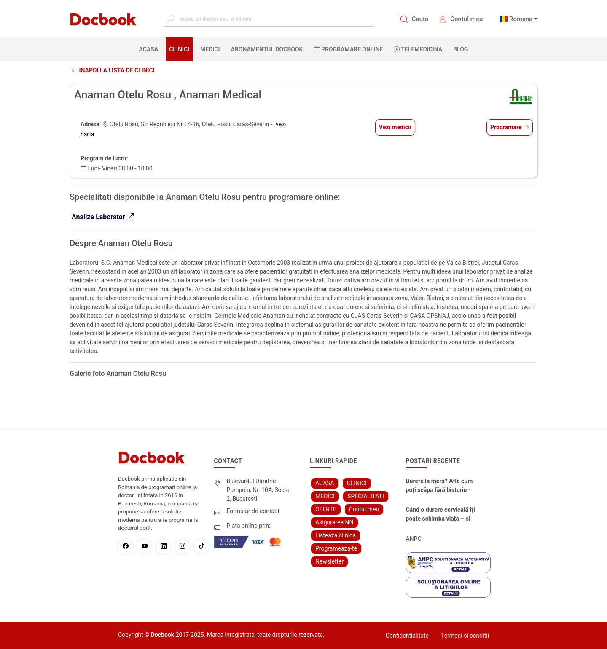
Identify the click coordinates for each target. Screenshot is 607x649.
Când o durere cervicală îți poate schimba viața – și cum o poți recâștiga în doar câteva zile (440, 514)
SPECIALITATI (365, 496)
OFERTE (325, 509)
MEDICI (210, 49)
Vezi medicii (395, 127)
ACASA (150, 49)
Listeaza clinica (335, 535)
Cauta (420, 19)
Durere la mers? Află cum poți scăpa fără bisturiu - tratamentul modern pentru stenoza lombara (439, 486)
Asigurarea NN (334, 522)
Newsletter (329, 561)
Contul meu (466, 19)
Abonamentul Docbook (267, 49)
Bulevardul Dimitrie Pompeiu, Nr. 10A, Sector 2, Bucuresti (259, 490)
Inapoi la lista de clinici (113, 70)
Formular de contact (253, 511)
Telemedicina (418, 49)
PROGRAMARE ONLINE (348, 49)
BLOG (460, 49)
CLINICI (179, 49)
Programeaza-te (336, 548)
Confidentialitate (407, 635)
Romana (521, 19)
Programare (509, 127)
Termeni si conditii (465, 635)
